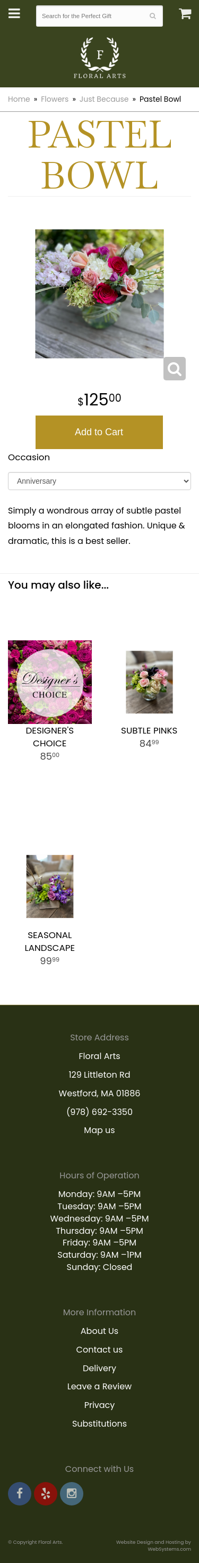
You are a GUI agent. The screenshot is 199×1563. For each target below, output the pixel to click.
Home (19, 99)
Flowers (54, 99)
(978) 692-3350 (99, 1112)
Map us (99, 1130)
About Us (99, 1331)
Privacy (99, 1405)
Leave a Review (99, 1386)
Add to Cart (99, 432)
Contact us (99, 1350)
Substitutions (99, 1424)
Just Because (104, 99)
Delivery (99, 1368)
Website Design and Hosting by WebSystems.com (153, 1545)
